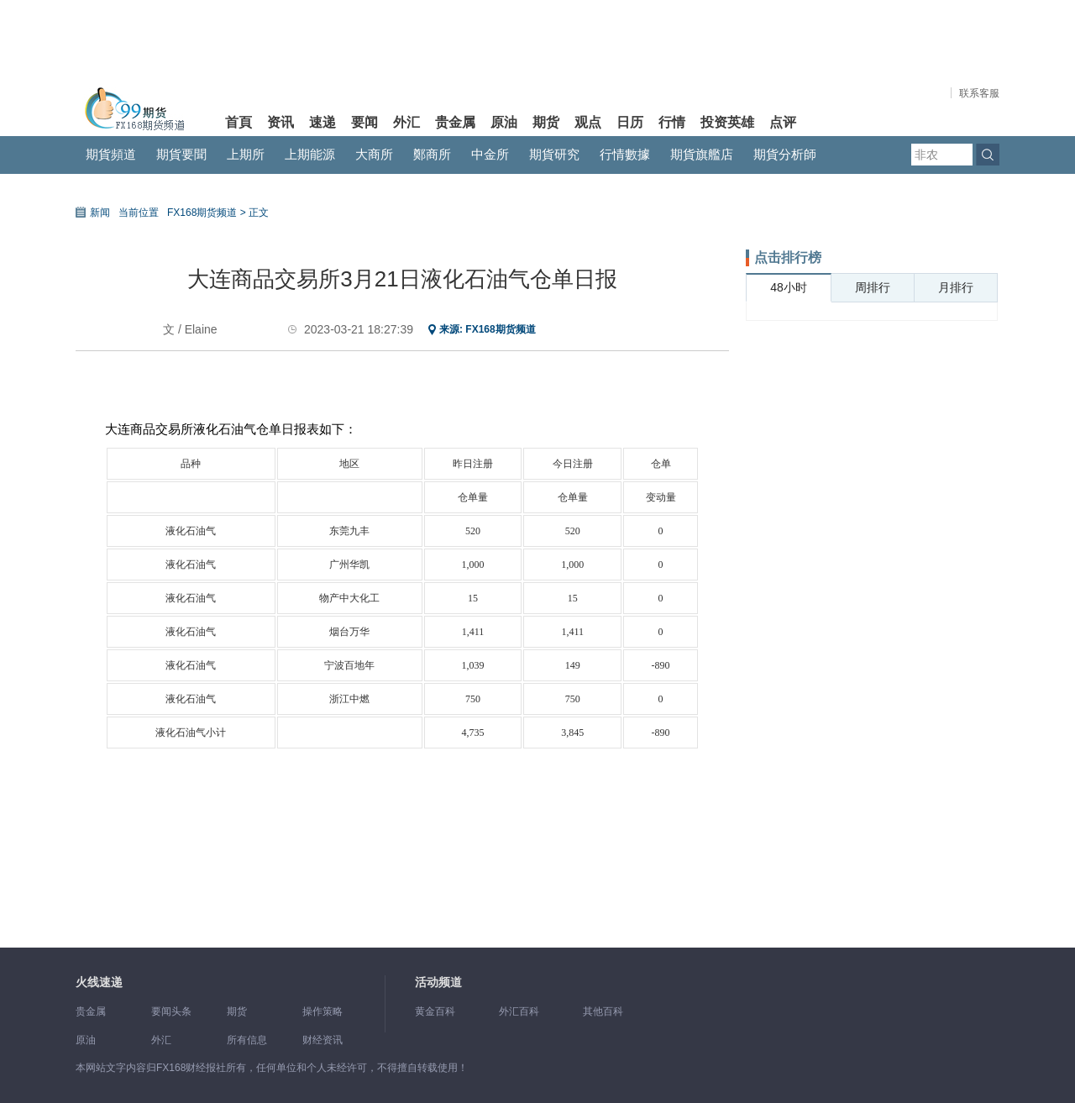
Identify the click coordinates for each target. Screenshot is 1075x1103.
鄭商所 (432, 154)
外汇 (406, 122)
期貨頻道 (111, 154)
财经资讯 (322, 1040)
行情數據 (625, 154)
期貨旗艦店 (701, 154)
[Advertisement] (872, 590)
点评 (782, 122)
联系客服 (979, 93)
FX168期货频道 (500, 329)
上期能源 (310, 154)
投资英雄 (727, 122)
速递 (322, 122)
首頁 (238, 122)
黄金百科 (435, 1011)
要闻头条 (171, 1011)
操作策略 (322, 1011)
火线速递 (99, 982)
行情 (671, 122)
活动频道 (438, 982)
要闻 (364, 122)
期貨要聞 (181, 154)
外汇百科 (519, 1011)
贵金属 (455, 122)
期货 (545, 122)
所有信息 (247, 1040)
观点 (587, 122)
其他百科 (603, 1011)
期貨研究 (554, 154)
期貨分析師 (784, 154)
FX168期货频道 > (206, 212)
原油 (503, 122)
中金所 (490, 154)
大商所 (374, 154)
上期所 (246, 154)
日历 (629, 122)
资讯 (280, 122)
